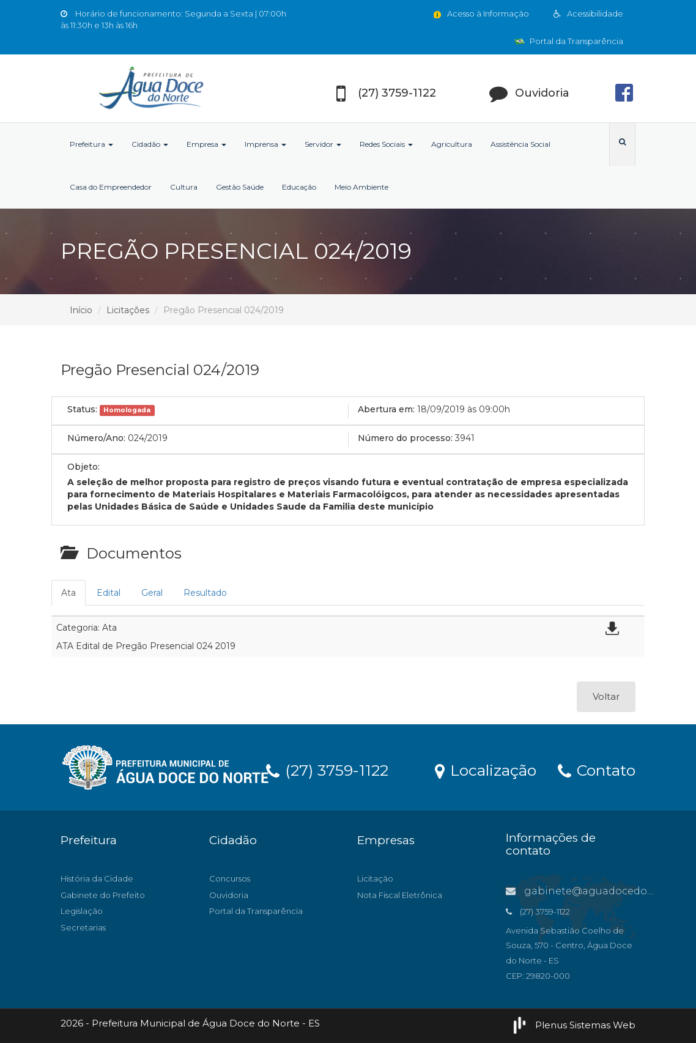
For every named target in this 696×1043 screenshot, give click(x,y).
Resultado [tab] (205, 592)
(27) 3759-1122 (327, 769)
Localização (485, 769)
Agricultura (451, 144)
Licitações (127, 310)
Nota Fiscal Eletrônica (399, 895)
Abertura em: (386, 409)
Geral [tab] (152, 592)
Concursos (229, 878)
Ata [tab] (68, 592)
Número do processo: (405, 438)
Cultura (184, 186)
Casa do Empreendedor (111, 186)
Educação (299, 186)
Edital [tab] (108, 592)
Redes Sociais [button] (386, 144)
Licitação (375, 878)
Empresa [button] (206, 144)
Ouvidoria (228, 895)
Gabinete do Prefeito (103, 895)
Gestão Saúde (240, 186)
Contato (596, 769)
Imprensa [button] (265, 144)
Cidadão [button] (149, 144)
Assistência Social (520, 144)
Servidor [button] (323, 144)
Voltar (606, 696)
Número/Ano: (96, 438)
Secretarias (83, 927)
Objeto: (83, 466)
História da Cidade (97, 878)
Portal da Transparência (568, 41)
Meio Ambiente (361, 186)
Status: (82, 409)
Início (81, 310)
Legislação (82, 911)
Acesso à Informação (480, 13)
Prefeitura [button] (91, 144)
